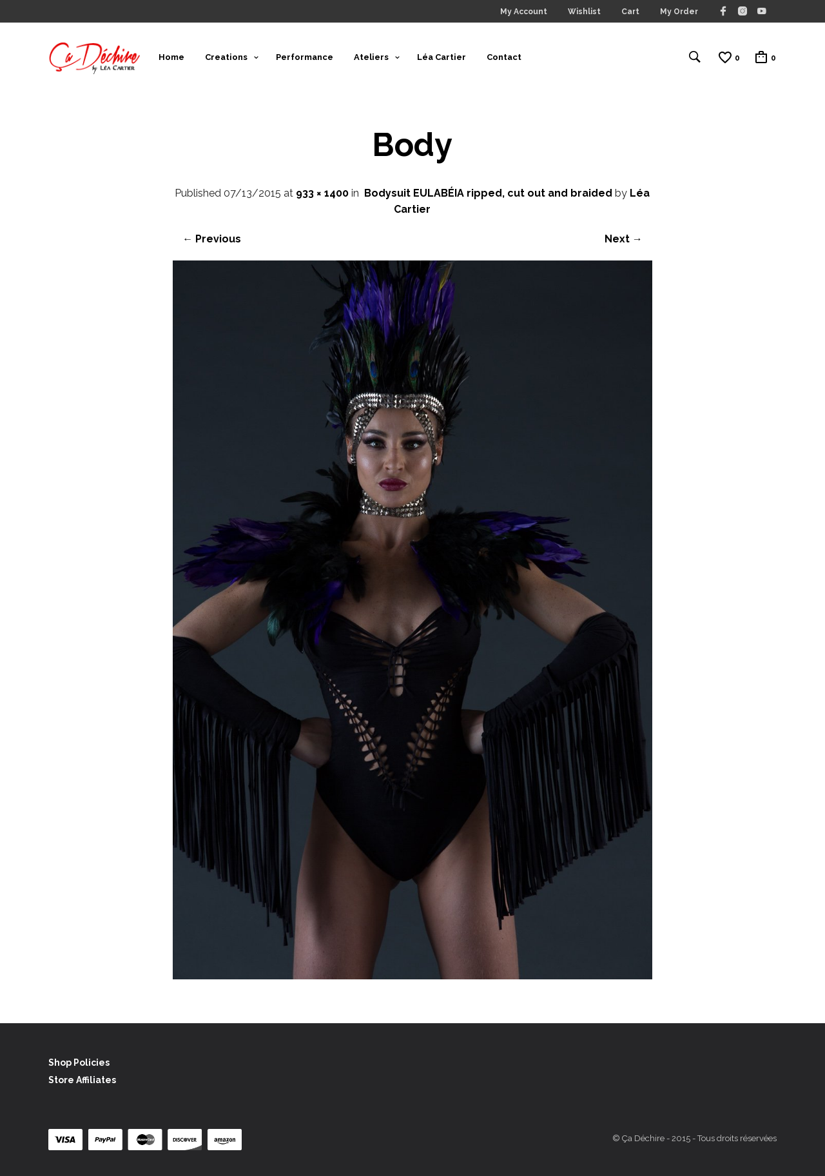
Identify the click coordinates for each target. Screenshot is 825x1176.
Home (171, 57)
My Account (523, 11)
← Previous (211, 239)
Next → (624, 239)
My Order (679, 11)
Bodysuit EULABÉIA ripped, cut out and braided (488, 193)
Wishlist (584, 11)
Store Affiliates (82, 1080)
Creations (226, 57)
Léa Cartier (441, 57)
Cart (630, 11)
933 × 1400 (322, 193)
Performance (304, 57)
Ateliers (371, 57)
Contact (504, 57)
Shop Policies (79, 1062)
